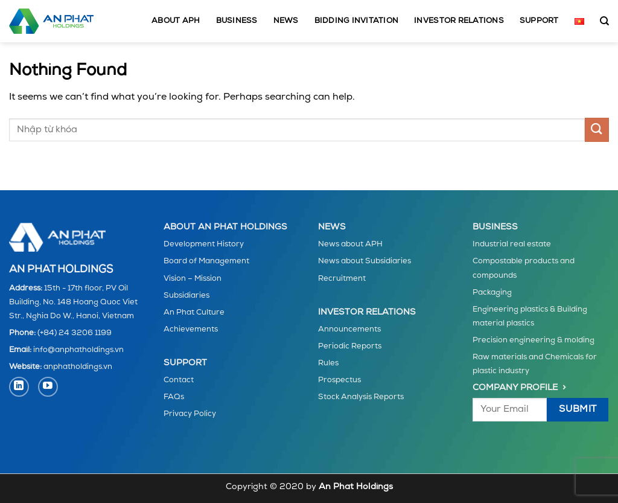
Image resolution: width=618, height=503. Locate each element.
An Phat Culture (194, 312)
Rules (328, 363)
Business (237, 21)
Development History (204, 244)
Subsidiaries (186, 296)
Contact (179, 380)
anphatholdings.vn (77, 367)
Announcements (349, 329)
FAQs (174, 397)
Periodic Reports (349, 346)
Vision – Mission (192, 279)
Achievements (191, 329)
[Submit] (597, 129)
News (286, 21)
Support (539, 21)
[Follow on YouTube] (48, 387)
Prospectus (339, 380)
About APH (175, 21)
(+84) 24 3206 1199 (74, 333)
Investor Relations (459, 21)
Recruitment (342, 279)
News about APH (350, 244)
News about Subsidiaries (364, 261)
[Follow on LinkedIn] (19, 387)
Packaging (492, 292)
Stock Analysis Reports (361, 397)
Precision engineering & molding (533, 340)
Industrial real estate (512, 244)
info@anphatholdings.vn (78, 350)
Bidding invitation (356, 21)
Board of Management (206, 261)
